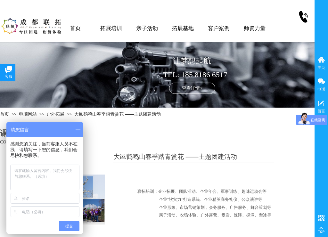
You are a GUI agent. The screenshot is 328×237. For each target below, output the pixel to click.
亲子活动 (147, 28)
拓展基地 (183, 28)
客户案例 (219, 28)
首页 (75, 28)
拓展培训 (111, 28)
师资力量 (255, 28)
